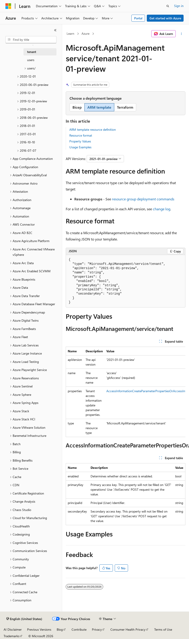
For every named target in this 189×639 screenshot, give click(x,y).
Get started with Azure (165, 18)
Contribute (79, 629)
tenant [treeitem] (31, 52)
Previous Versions (39, 629)
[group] (125, 392)
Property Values (80, 141)
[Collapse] (55, 30)
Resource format (80, 135)
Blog (60, 629)
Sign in (179, 6)
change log (161, 208)
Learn (70, 33)
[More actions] (181, 33)
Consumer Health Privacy (127, 629)
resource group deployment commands (143, 199)
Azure (85, 33)
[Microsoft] (8, 6)
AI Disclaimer (13, 629)
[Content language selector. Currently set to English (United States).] (24, 619)
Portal (138, 18)
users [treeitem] (30, 60)
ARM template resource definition (92, 129)
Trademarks (11, 636)
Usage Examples (80, 147)
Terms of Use (163, 629)
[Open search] (167, 6)
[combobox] (30, 39)
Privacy (97, 629)
